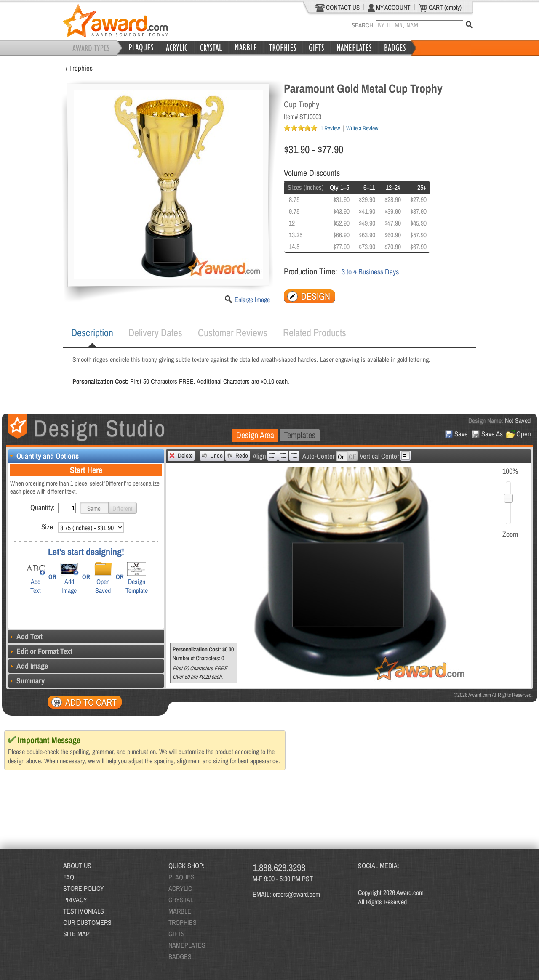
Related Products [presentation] (314, 332)
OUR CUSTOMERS (87, 922)
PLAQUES (181, 877)
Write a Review (362, 128)
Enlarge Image (252, 299)
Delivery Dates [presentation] (155, 332)
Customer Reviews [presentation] (232, 332)
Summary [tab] (26, 680)
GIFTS (176, 933)
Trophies (81, 68)
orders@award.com (296, 894)
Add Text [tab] (25, 636)
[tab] (92, 333)
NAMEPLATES (186, 945)
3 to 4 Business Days (370, 271)
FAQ (68, 877)
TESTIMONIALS (83, 911)
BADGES (180, 956)
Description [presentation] (92, 332)
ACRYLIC (180, 888)
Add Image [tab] (28, 666)
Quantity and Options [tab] (43, 456)
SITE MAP (76, 933)
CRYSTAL (180, 899)
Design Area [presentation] (255, 435)
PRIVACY (75, 899)
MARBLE (179, 911)
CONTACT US (337, 7)
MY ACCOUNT (389, 7)
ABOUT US (77, 865)
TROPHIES (182, 922)
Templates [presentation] (299, 435)
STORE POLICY (83, 888)
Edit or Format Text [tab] (40, 651)
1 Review (330, 128)
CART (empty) (440, 7)
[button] (94, 508)
